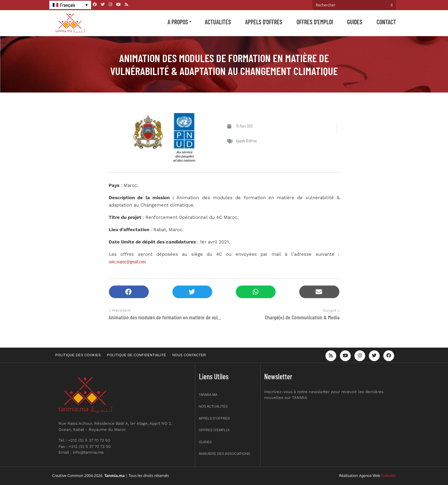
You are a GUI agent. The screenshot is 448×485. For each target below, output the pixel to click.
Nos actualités (213, 406)
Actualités (218, 22)
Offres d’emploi (315, 22)
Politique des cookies (78, 355)
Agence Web (369, 476)
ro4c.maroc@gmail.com (127, 261)
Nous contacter (189, 355)
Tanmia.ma (208, 394)
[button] (129, 291)
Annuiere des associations (224, 453)
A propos (177, 22)
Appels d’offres (263, 22)
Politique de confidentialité (136, 355)
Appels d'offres (246, 140)
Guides (354, 22)
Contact (386, 22)
